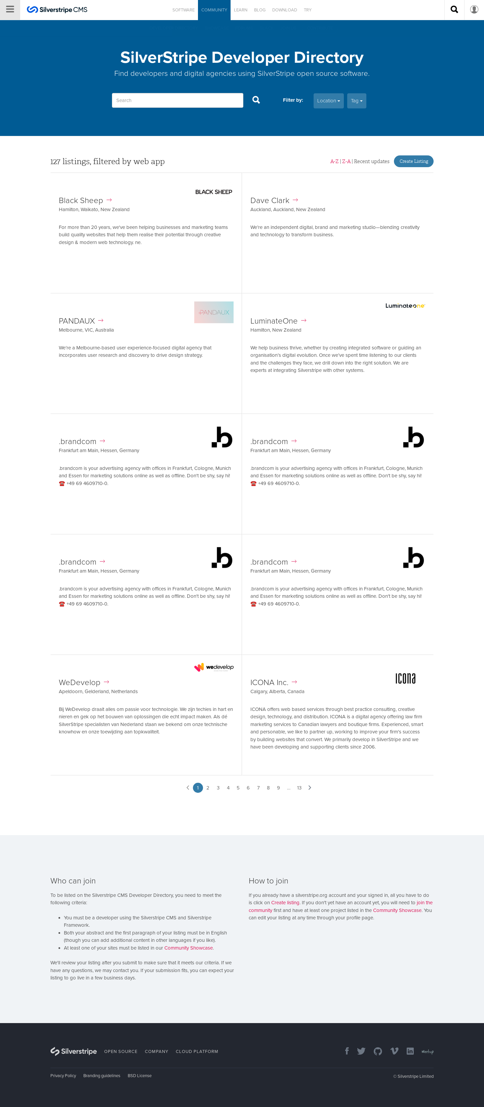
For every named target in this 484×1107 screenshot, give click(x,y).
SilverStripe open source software (312, 73)
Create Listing (414, 161)
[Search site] (454, 10)
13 (299, 788)
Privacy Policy (63, 1075)
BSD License (140, 1075)
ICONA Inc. (273, 682)
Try (308, 10)
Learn (240, 10)
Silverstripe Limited (416, 1076)
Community (214, 10)
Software (183, 10)
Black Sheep (85, 200)
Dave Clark (274, 200)
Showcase (217, 28)
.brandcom (82, 441)
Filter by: (293, 100)
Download (284, 10)
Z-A (346, 161)
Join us (288, 28)
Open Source (120, 1051)
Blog (260, 10)
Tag (357, 101)
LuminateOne (278, 321)
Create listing (285, 903)
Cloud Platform (197, 1051)
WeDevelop (84, 682)
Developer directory (174, 28)
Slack (267, 28)
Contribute (320, 28)
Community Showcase (188, 948)
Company (156, 1051)
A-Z (334, 161)
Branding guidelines (101, 1075)
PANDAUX (81, 321)
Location (328, 101)
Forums (244, 28)
